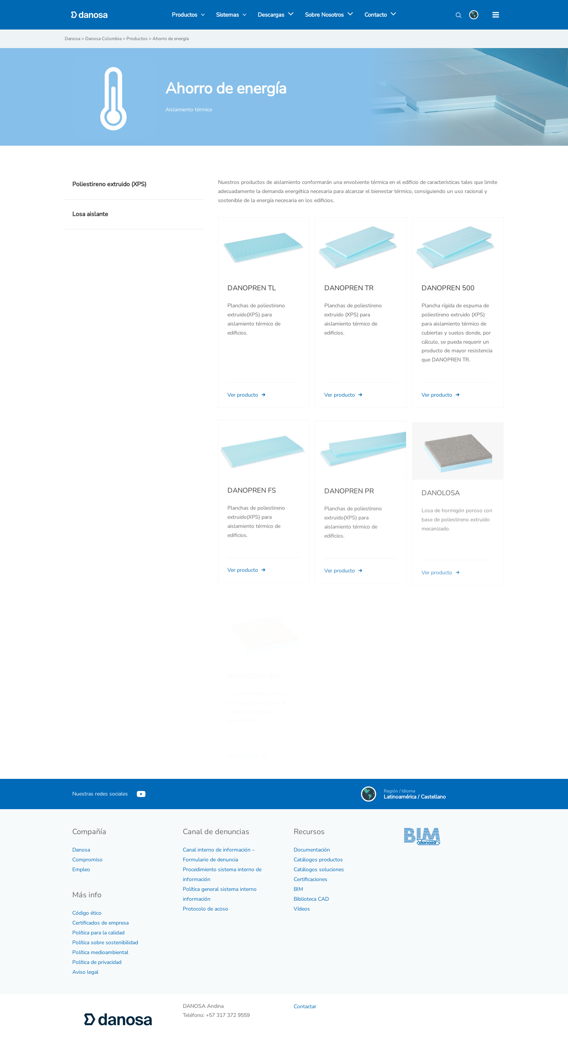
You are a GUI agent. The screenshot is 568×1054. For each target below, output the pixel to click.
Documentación (312, 849)
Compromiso (87, 859)
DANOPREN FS (251, 501)
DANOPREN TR (348, 288)
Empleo (81, 869)
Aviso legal (85, 972)
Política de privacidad (96, 962)
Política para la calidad (98, 932)
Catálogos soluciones (319, 869)
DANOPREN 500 (448, 288)
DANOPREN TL (251, 288)
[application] (289, 15)
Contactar (305, 1006)
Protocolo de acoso (205, 908)
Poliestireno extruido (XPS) (109, 184)
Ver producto (247, 395)
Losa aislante (90, 214)
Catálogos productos (318, 859)
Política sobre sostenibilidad (105, 942)
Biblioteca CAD (311, 899)
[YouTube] (141, 794)
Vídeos (302, 908)
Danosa (81, 849)
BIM (298, 889)
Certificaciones (310, 879)
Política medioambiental (100, 952)
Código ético (86, 913)
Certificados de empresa (100, 922)
